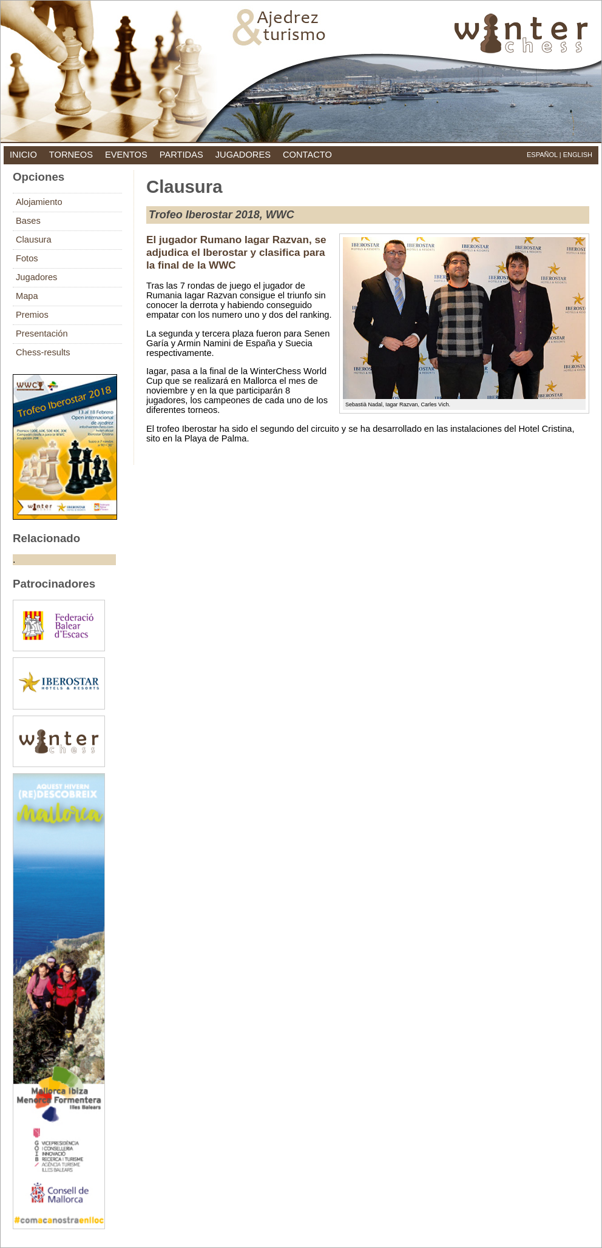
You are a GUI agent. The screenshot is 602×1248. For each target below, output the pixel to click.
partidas (181, 154)
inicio (23, 154)
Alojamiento (39, 202)
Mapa (27, 296)
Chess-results (43, 352)
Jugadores (36, 277)
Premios (32, 315)
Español (542, 154)
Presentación (42, 333)
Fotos (27, 258)
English (577, 154)
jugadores (243, 154)
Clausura (34, 239)
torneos (71, 154)
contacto (307, 154)
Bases (28, 221)
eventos (126, 154)
